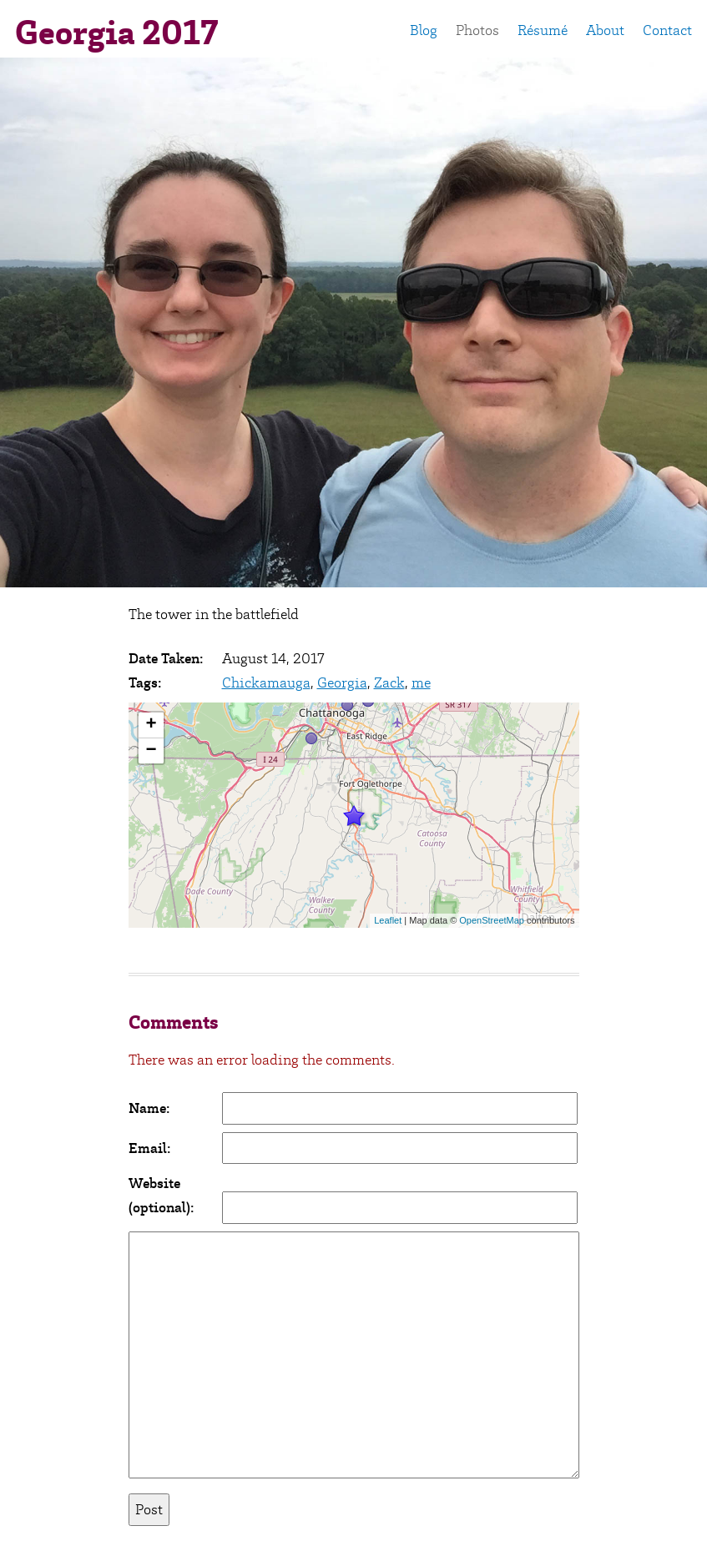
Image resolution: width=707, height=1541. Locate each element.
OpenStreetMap (491, 920)
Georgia (342, 682)
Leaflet (387, 920)
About (605, 30)
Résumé (543, 30)
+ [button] (150, 725)
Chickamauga (266, 682)
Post (149, 1509)
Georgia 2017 (116, 33)
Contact (667, 30)
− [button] (150, 750)
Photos (477, 30)
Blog (423, 30)
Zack (389, 682)
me (421, 682)
